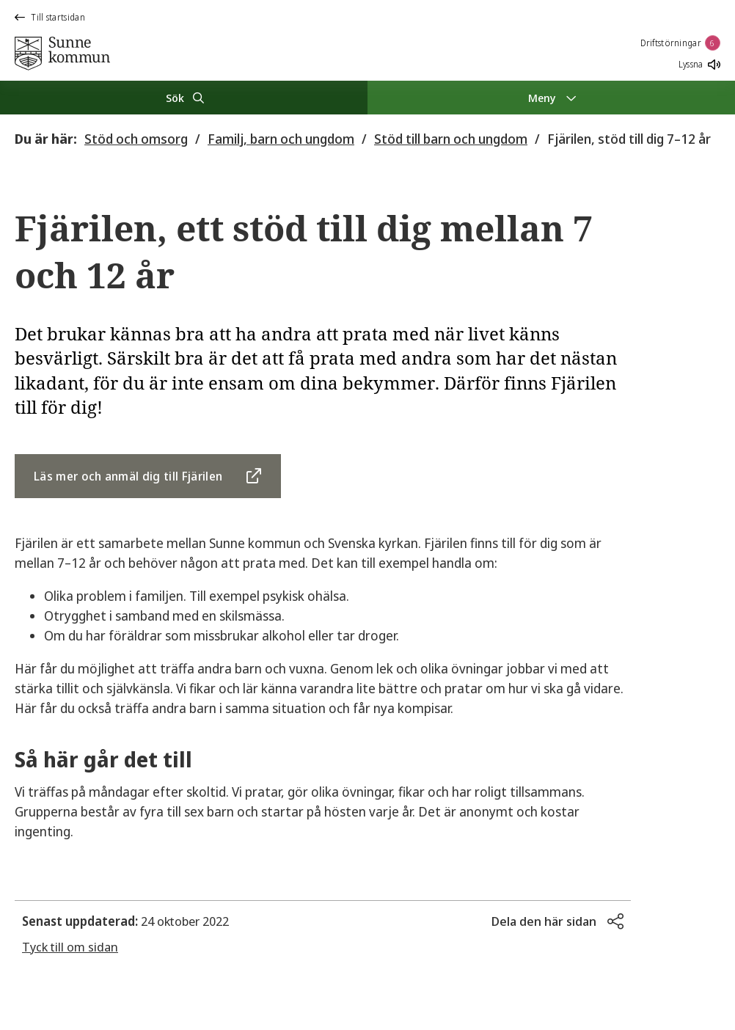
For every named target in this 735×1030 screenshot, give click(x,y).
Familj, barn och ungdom (281, 138)
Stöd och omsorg (136, 138)
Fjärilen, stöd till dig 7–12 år (629, 138)
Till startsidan (50, 17)
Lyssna (699, 64)
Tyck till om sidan (70, 946)
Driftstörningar (680, 43)
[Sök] (184, 97)
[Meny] (551, 97)
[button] (557, 921)
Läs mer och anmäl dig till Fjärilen (128, 476)
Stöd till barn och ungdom (450, 138)
